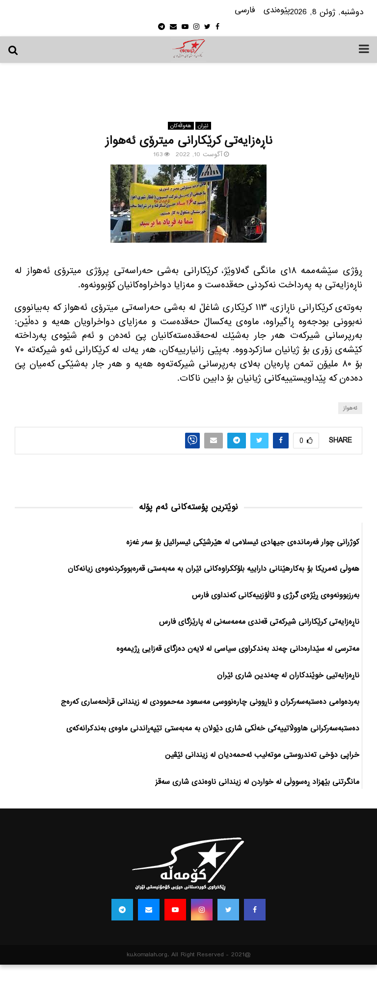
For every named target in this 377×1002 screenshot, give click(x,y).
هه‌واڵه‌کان (180, 126)
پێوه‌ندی (277, 10)
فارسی (245, 10)
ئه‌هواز (350, 408)
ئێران (203, 126)
